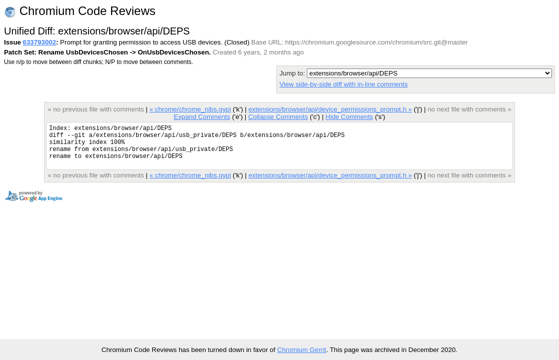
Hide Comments (349, 116)
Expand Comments (202, 116)
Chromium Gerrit (301, 350)
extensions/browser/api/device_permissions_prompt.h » (330, 109)
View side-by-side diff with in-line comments (343, 84)
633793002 (39, 42)
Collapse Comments (278, 116)
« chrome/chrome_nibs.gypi (190, 109)
